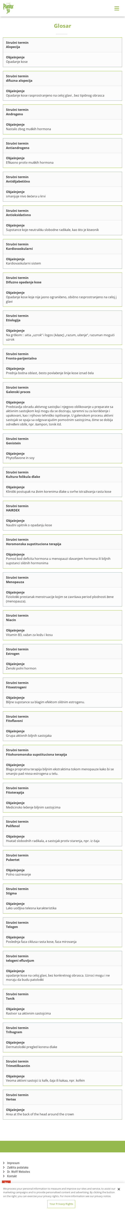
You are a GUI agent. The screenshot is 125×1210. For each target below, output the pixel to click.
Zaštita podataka (15, 1167)
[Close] (119, 1189)
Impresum (11, 1163)
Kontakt (10, 1176)
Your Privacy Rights (61, 1204)
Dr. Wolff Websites (16, 1172)
